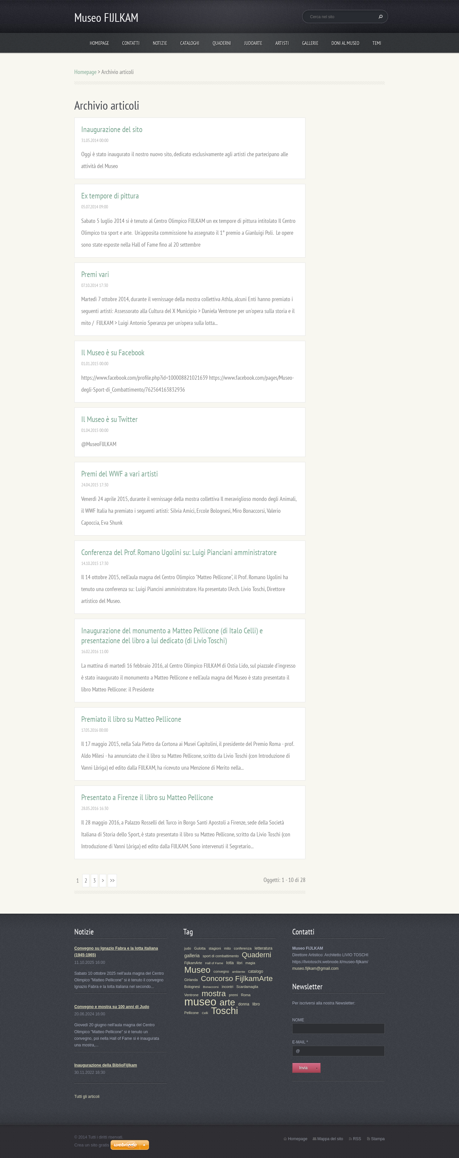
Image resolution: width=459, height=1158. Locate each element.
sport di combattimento (221, 956)
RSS (357, 1139)
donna (243, 1004)
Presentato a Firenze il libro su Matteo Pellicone (147, 797)
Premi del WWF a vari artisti (119, 474)
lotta (230, 963)
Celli (205, 1013)
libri (239, 963)
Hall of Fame (214, 963)
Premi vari (95, 274)
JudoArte (253, 43)
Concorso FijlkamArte (237, 978)
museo (200, 1002)
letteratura (263, 948)
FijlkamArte (193, 963)
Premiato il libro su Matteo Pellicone (131, 719)
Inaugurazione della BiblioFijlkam (105, 1065)
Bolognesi (192, 987)
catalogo (255, 971)
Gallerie (310, 43)
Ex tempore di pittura (110, 196)
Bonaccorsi (211, 987)
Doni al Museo (345, 43)
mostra (214, 993)
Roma (246, 995)
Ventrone (191, 995)
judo (187, 948)
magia (250, 963)
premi (233, 995)
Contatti (131, 43)
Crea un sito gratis (91, 1144)
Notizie (160, 43)
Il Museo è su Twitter (109, 419)
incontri (227, 987)
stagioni (215, 948)
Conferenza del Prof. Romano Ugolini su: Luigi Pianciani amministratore (179, 552)
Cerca (380, 16)
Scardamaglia (247, 987)
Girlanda (191, 980)
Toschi (224, 1010)
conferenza (242, 948)
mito (227, 948)
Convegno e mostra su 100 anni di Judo (111, 1006)
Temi (376, 43)
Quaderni (222, 43)
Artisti (282, 43)
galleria (191, 955)
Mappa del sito (330, 1139)
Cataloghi (189, 43)
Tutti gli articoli (86, 1096)
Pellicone (191, 1013)
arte (227, 1002)
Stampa (378, 1139)
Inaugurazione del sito (111, 129)
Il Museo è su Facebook (112, 352)
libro (256, 1004)
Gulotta (200, 948)
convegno (221, 971)
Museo (197, 970)
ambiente (238, 971)
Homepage (99, 43)
